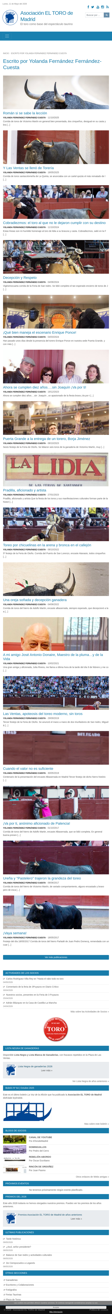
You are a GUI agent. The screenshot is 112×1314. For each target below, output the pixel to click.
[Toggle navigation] (7, 36)
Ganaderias (10, 1280)
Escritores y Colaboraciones (19, 1285)
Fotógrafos (10, 1290)
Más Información (55, 1312)
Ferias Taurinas (12, 1294)
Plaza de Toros (12, 1299)
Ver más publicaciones (56, 957)
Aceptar (56, 1307)
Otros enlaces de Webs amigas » (92, 1176)
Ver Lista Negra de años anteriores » (90, 1081)
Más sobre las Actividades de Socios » (90, 1011)
